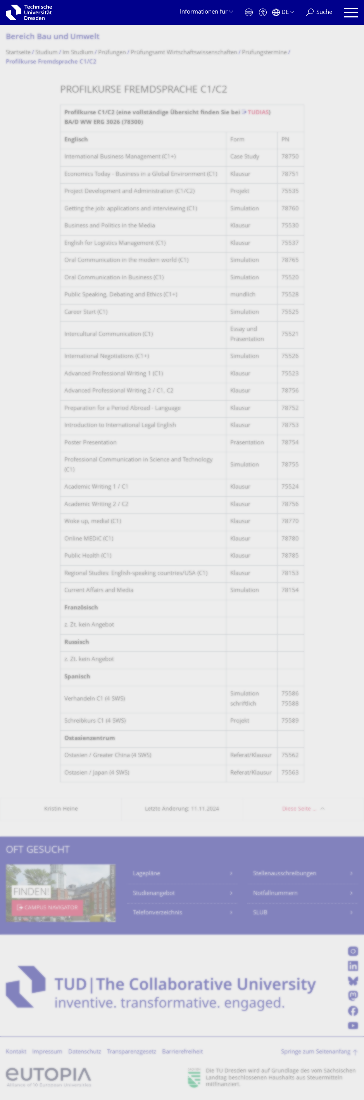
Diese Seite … (299, 809)
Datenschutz (84, 1052)
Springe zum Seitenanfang (315, 1052)
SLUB (260, 913)
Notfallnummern (275, 894)
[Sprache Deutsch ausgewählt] (283, 12)
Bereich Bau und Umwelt (53, 37)
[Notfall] (249, 12)
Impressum (47, 1052)
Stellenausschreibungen (284, 874)
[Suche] (319, 12)
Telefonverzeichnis (157, 913)
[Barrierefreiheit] (263, 12)
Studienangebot (154, 894)
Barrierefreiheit (182, 1052)
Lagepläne (146, 874)
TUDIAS (258, 113)
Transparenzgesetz (131, 1052)
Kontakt (16, 1052)
